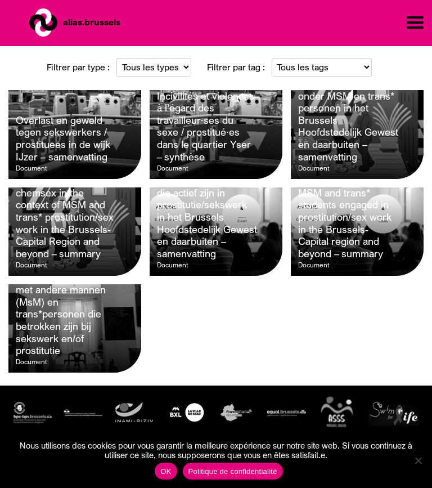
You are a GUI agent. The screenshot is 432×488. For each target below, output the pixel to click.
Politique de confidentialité (232, 471)
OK (165, 471)
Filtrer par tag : (236, 67)
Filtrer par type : (78, 67)
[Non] (418, 460)
